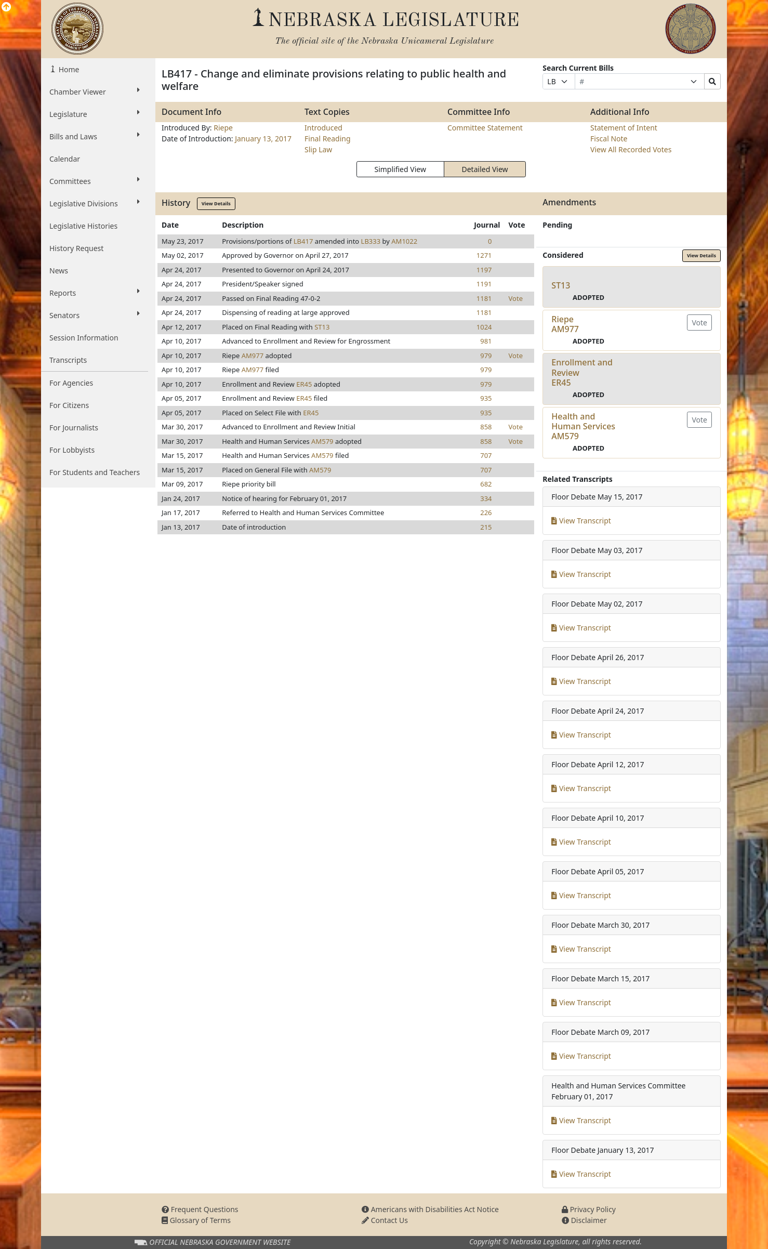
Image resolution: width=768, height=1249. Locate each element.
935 (486, 398)
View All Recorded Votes (630, 149)
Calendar (64, 159)
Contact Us (385, 1220)
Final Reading (327, 138)
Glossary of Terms (196, 1220)
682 (486, 484)
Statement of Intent (623, 128)
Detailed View (485, 169)
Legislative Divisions (94, 203)
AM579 (322, 441)
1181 (484, 298)
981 (486, 341)
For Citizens (69, 405)
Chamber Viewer (94, 91)
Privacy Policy (589, 1209)
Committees (94, 181)
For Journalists (73, 427)
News (58, 270)
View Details (216, 203)
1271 (484, 255)
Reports (94, 292)
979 (486, 355)
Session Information (83, 338)
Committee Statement (485, 128)
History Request (76, 248)
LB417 (303, 241)
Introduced (323, 128)
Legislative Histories (83, 226)
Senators (94, 315)
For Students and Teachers (94, 472)
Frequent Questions (200, 1209)
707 (486, 455)
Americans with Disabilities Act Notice (430, 1209)
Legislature (94, 114)
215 (486, 527)
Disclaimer (584, 1220)
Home (68, 69)
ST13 (321, 327)
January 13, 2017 (263, 138)
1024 (484, 327)
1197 (484, 269)
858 (486, 426)
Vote (516, 298)
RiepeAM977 (565, 324)
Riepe (223, 128)
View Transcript (581, 520)
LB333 (371, 241)
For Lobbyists (72, 450)
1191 (484, 283)
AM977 (252, 355)
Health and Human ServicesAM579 (583, 426)
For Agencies (71, 383)
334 (486, 498)
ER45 (304, 384)
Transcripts (68, 360)
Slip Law (318, 149)
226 (486, 512)
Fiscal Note (608, 138)
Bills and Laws (94, 136)
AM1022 (404, 241)
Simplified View (400, 169)
